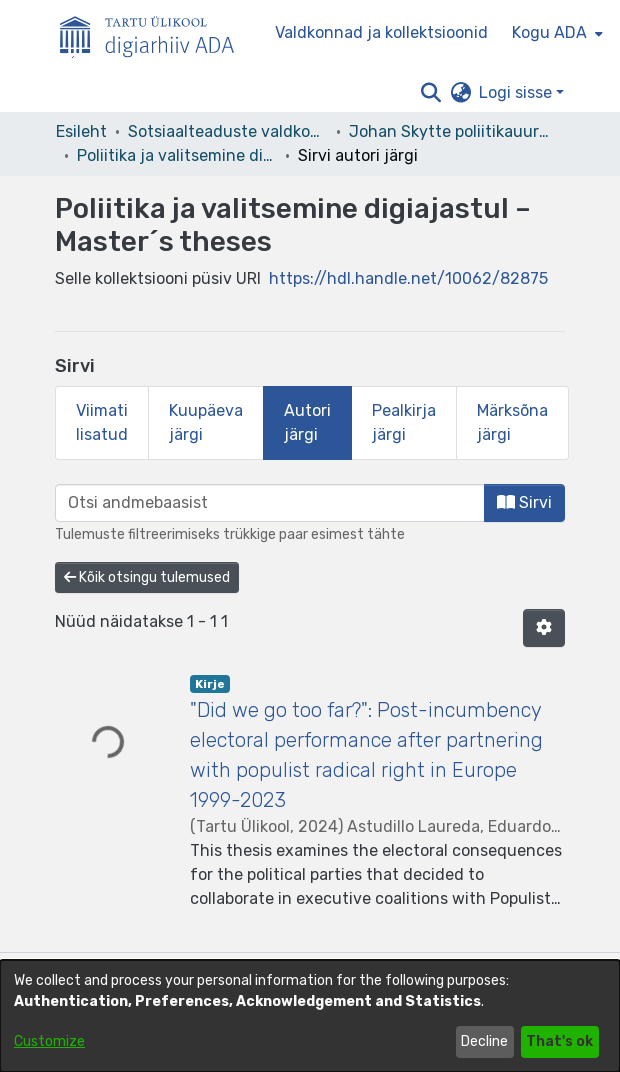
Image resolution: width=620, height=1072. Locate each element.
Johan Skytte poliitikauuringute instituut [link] (449, 131)
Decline (484, 1041)
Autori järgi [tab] (307, 422)
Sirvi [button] (524, 502)
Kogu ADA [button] (549, 32)
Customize (49, 1041)
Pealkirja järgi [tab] (404, 422)
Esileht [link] (81, 131)
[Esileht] (155, 33)
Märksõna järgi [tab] (512, 422)
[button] (430, 93)
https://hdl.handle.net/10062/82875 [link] (408, 278)
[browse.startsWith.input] (270, 503)
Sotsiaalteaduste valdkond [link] (228, 131)
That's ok (559, 1041)
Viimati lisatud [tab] (102, 422)
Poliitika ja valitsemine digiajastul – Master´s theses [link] (177, 155)
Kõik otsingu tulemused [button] (147, 577)
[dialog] (310, 1016)
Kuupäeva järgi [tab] (206, 422)
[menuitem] (555, 33)
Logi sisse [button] (517, 92)
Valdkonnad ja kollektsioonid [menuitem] (381, 32)
